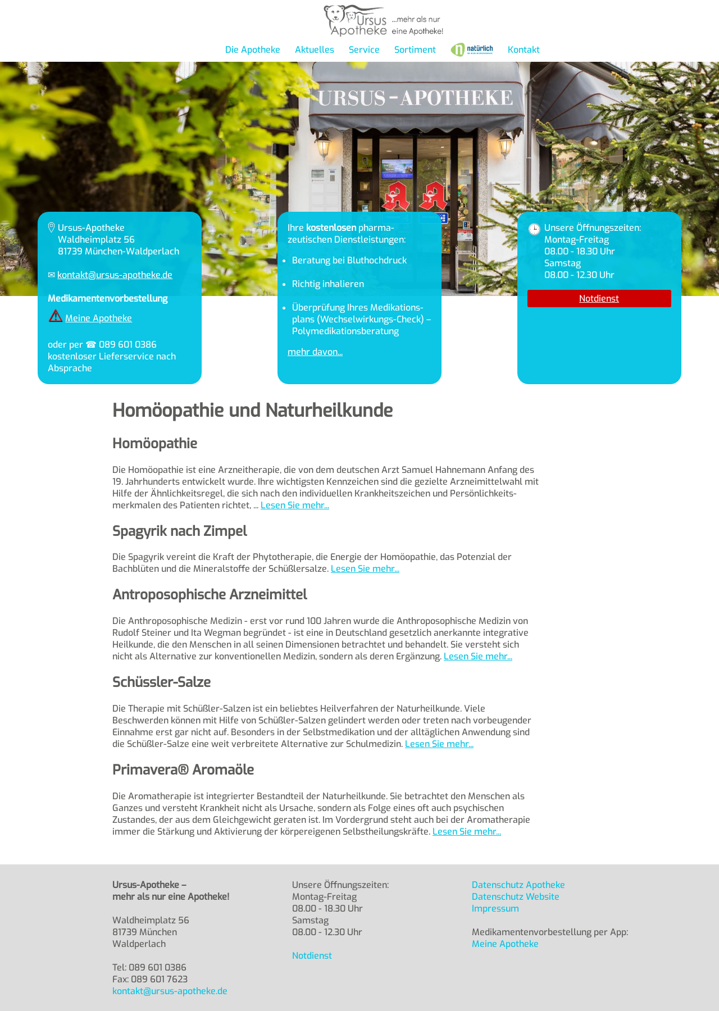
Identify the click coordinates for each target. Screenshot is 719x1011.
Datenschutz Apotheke (518, 885)
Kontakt (524, 50)
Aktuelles (314, 50)
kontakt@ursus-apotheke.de (114, 275)
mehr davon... (315, 352)
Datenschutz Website (515, 897)
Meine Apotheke (98, 318)
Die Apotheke (252, 50)
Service (364, 50)
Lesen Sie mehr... (295, 505)
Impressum (495, 908)
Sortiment (415, 50)
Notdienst (599, 298)
